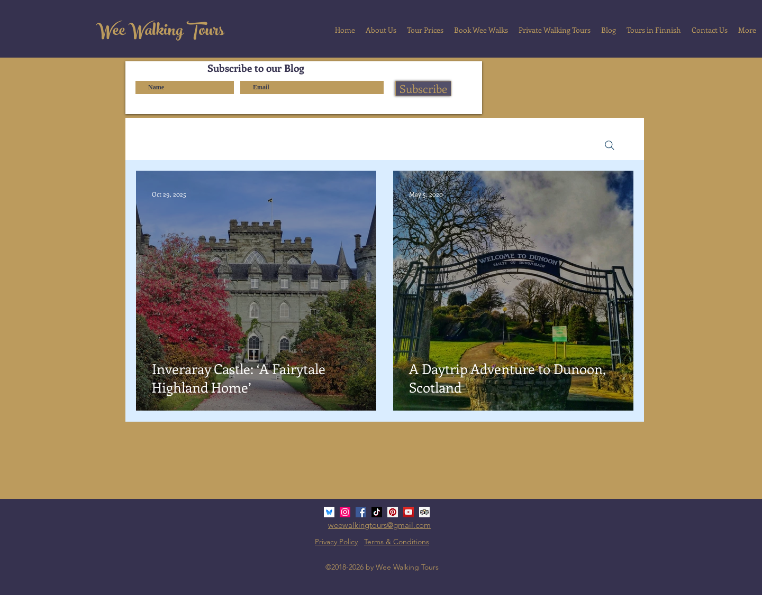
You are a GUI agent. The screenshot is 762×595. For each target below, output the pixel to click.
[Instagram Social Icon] (345, 512)
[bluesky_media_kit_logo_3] (329, 512)
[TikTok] (376, 512)
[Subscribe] (423, 88)
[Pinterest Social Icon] (392, 512)
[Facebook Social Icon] (361, 512)
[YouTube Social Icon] (408, 512)
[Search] (609, 145)
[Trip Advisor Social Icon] (424, 512)
